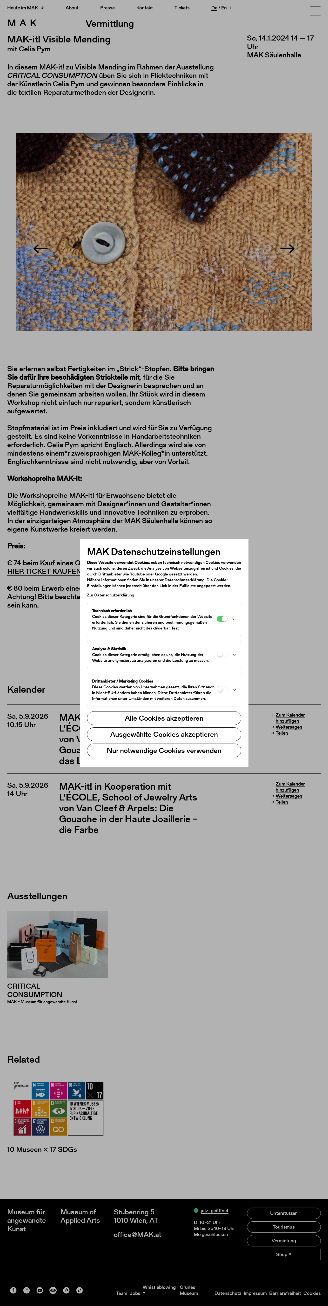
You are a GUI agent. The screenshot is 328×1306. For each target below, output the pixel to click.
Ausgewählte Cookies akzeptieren (164, 734)
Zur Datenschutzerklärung (110, 595)
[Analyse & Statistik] (222, 654)
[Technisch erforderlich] (222, 619)
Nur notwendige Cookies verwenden (164, 750)
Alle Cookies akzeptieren (164, 718)
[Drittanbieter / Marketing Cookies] (222, 689)
